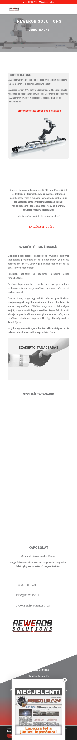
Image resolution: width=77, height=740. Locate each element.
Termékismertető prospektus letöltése (38, 110)
